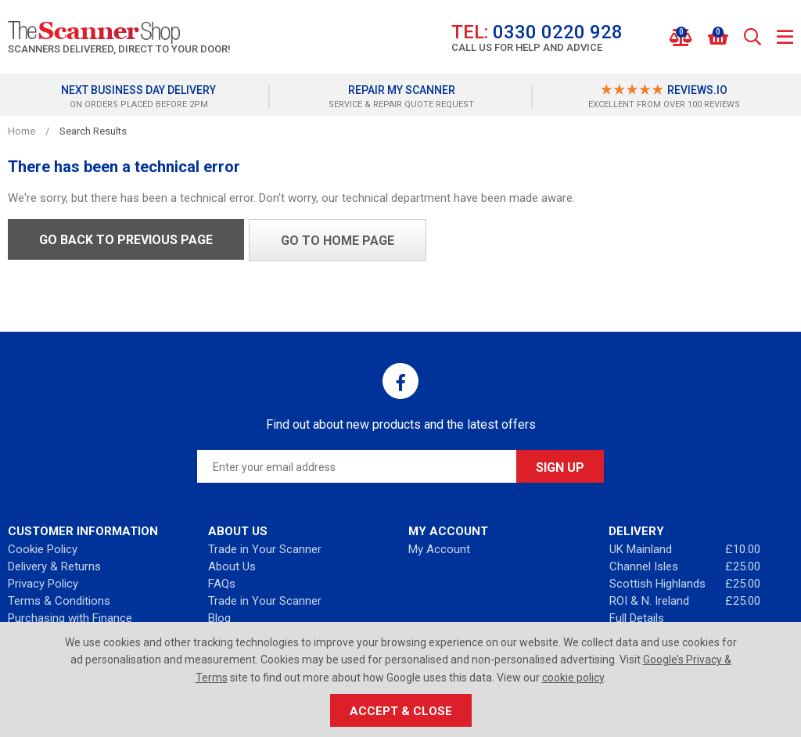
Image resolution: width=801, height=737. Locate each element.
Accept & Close (401, 711)
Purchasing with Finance (70, 618)
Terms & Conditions (59, 601)
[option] (138, 97)
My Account (439, 549)
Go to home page (337, 240)
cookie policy (573, 677)
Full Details (636, 618)
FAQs (221, 584)
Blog (219, 618)
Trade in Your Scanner (264, 549)
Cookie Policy (42, 549)
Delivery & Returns (54, 566)
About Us (232, 566)
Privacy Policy (43, 584)
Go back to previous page (126, 239)
